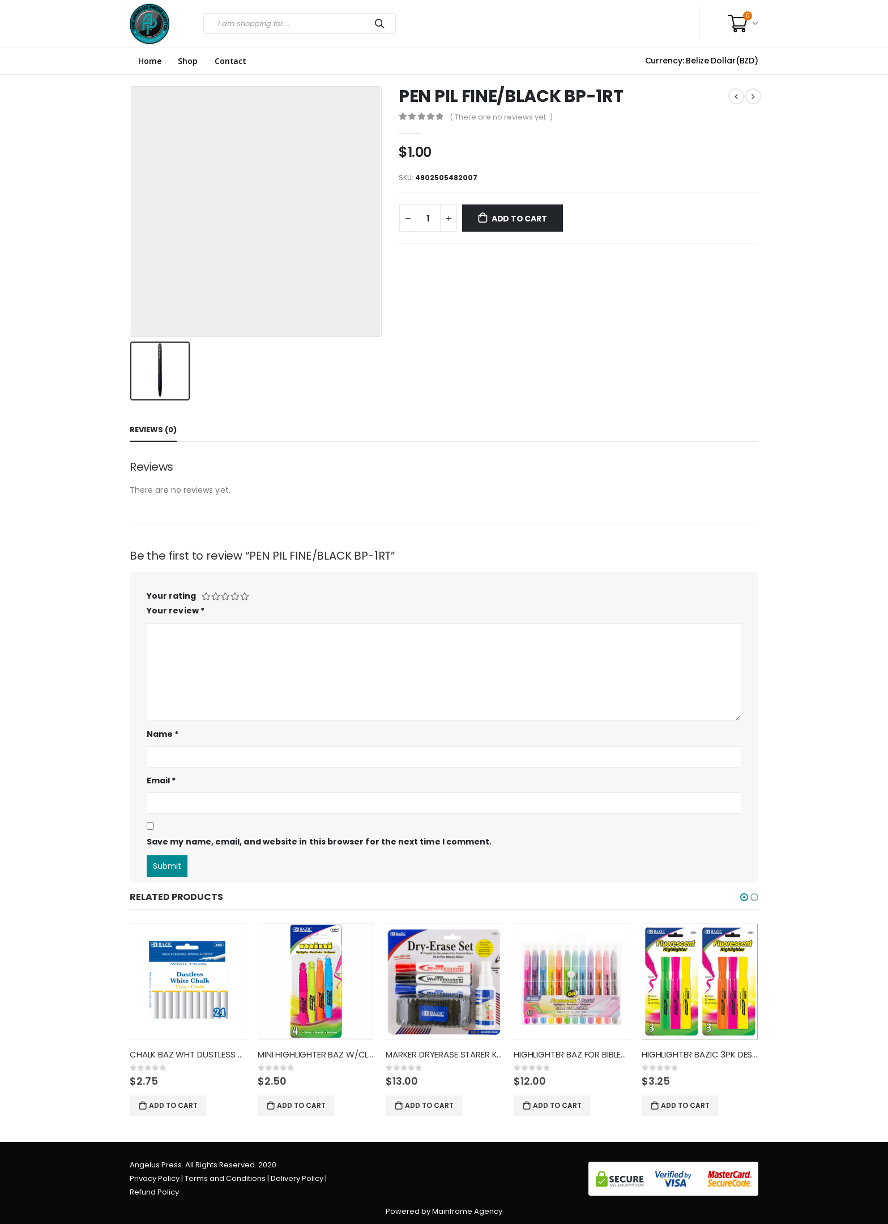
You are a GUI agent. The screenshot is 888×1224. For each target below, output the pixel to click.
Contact (230, 61)
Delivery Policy (297, 1178)
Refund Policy (154, 1192)
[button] (744, 897)
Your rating (171, 596)
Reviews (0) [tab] (153, 429)
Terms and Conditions (225, 1178)
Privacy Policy (155, 1178)
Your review (175, 610)
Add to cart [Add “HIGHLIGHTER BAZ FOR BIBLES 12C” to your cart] (557, 1105)
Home (149, 61)
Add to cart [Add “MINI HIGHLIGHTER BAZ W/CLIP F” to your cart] (301, 1105)
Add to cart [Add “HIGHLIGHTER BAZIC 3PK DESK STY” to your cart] (685, 1105)
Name (162, 734)
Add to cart (519, 218)
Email (161, 780)
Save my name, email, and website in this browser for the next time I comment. (319, 841)
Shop (187, 61)
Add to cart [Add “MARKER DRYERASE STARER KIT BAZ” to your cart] (429, 1105)
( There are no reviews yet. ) (501, 117)
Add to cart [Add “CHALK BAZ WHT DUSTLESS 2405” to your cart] (173, 1105)
